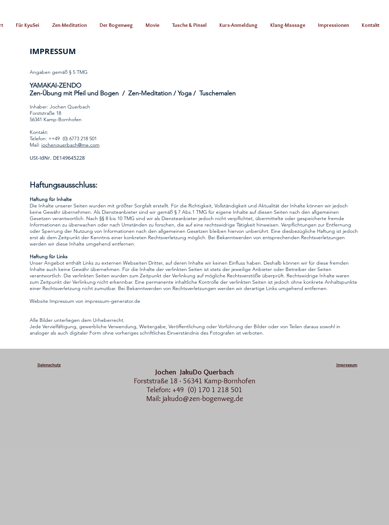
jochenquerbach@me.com (70, 145)
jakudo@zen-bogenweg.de (203, 398)
